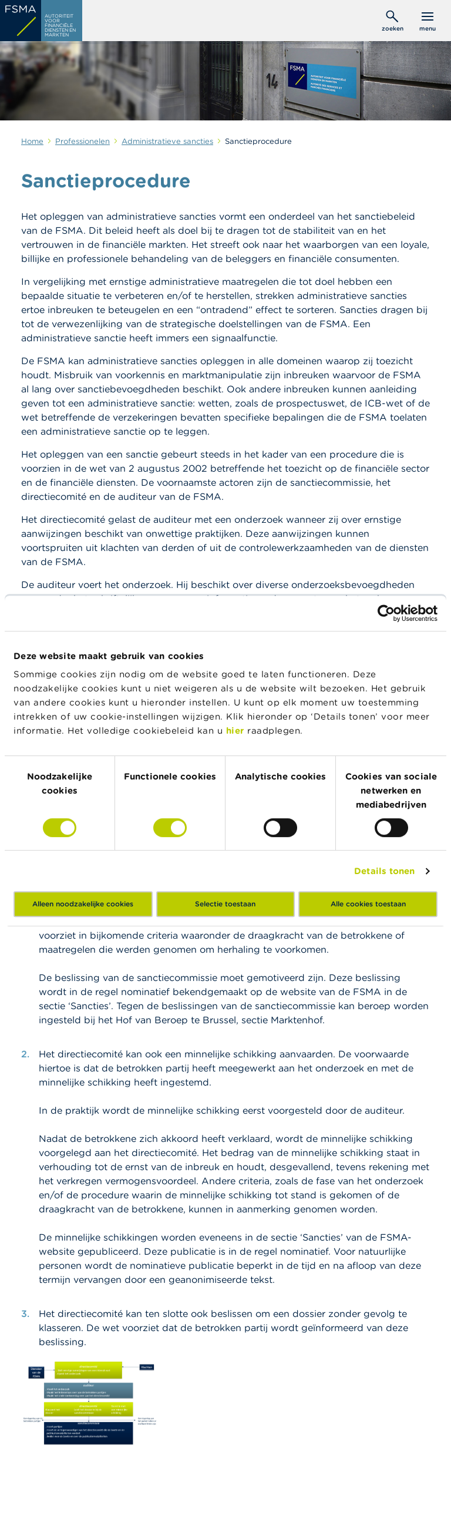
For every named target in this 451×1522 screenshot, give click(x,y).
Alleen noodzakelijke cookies (82, 903)
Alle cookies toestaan (368, 903)
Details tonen (384, 870)
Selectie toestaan (225, 903)
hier (237, 730)
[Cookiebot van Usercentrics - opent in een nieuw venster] (386, 613)
